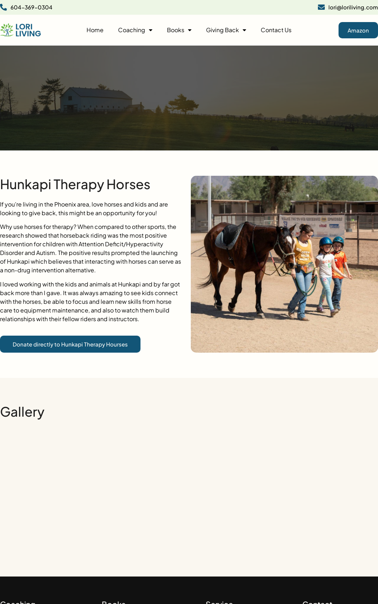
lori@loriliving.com (348, 7)
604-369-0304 (26, 7)
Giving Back (226, 30)
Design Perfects (360, 589)
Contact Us (276, 30)
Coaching (135, 30)
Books (179, 30)
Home (95, 30)
